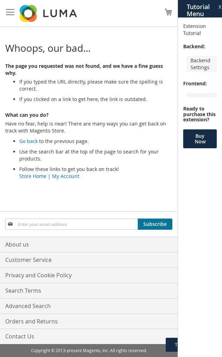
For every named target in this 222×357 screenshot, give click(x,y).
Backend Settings (200, 64)
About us (17, 244)
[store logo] (49, 13)
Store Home (32, 176)
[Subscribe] (155, 224)
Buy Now (200, 139)
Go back (28, 141)
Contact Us (19, 336)
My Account (65, 176)
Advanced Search (28, 306)
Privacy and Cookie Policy (38, 275)
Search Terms (23, 290)
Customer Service (28, 260)
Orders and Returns (31, 321)
